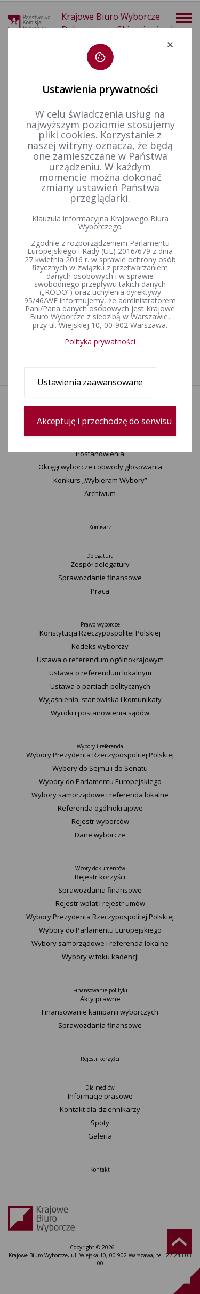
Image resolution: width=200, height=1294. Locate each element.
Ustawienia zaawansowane (90, 382)
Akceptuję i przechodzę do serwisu (104, 421)
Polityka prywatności (100, 341)
